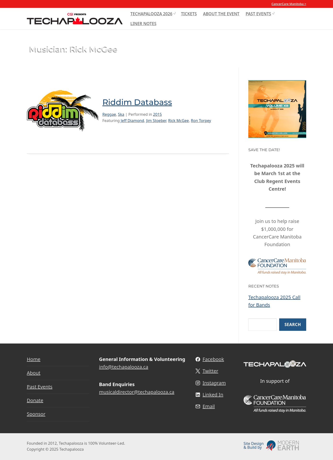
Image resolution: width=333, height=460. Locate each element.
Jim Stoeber (156, 120)
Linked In (213, 394)
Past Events (39, 386)
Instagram (214, 383)
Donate (35, 400)
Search (292, 324)
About (33, 373)
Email (209, 406)
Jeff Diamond (132, 120)
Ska (121, 114)
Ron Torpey (201, 120)
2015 (157, 114)
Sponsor (36, 414)
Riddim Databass (137, 102)
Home (33, 359)
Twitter (210, 371)
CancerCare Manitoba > (289, 4)
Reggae (109, 114)
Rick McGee (178, 120)
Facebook (213, 359)
